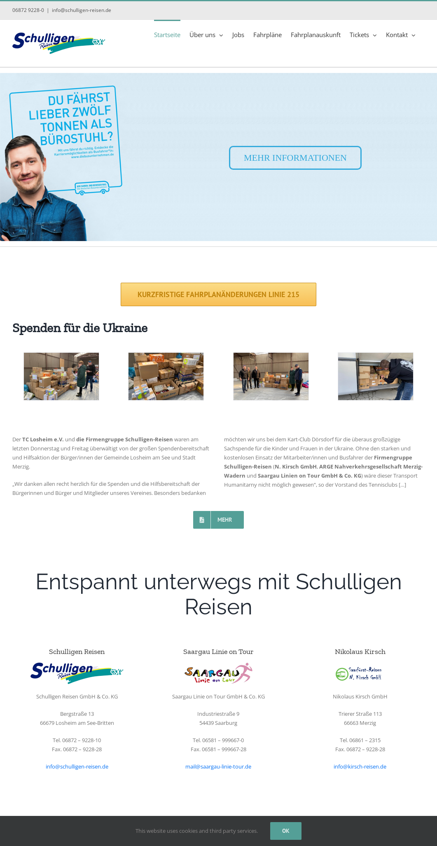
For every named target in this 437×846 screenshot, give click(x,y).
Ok (286, 830)
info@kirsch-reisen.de (360, 766)
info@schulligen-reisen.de (81, 10)
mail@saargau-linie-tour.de (218, 766)
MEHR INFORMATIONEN (295, 157)
